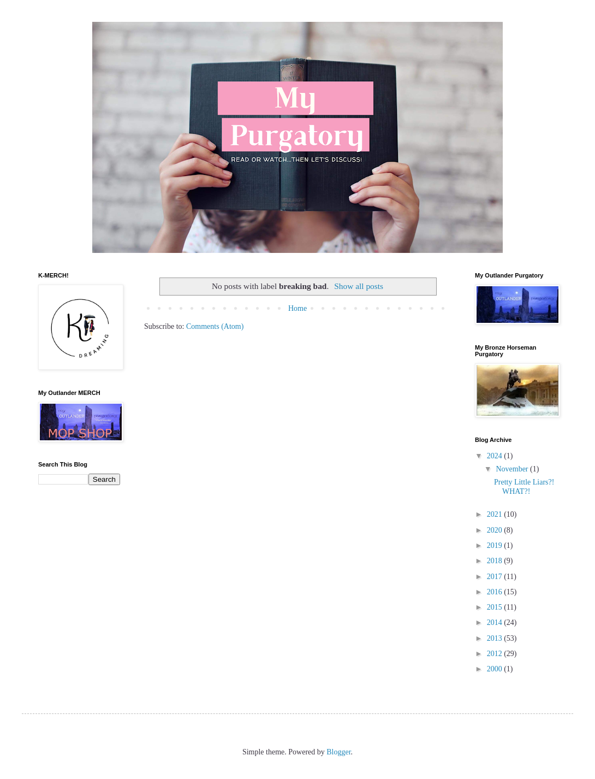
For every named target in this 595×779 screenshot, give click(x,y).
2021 (495, 514)
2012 (495, 654)
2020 (495, 530)
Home (297, 308)
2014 (495, 622)
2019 (495, 545)
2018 (495, 561)
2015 (495, 607)
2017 (495, 577)
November (513, 469)
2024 (495, 456)
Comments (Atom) (214, 326)
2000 (495, 669)
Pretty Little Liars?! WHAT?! (524, 486)
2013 (495, 638)
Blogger (338, 752)
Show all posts (358, 286)
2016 (495, 592)
